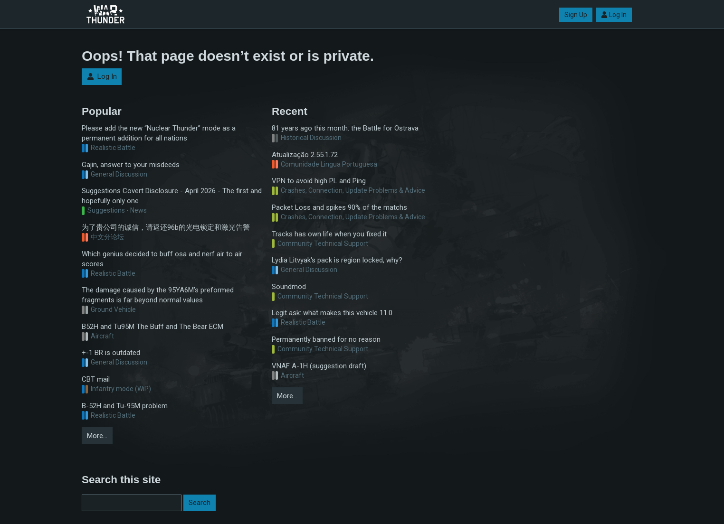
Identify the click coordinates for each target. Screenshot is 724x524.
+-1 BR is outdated (111, 352)
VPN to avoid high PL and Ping (319, 181)
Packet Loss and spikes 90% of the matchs (339, 207)
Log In (614, 15)
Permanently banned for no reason (326, 339)
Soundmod (289, 286)
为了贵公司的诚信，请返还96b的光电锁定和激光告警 (166, 227)
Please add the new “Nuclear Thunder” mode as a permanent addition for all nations (159, 133)
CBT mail (96, 379)
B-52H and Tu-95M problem (125, 406)
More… (97, 435)
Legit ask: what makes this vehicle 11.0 (332, 313)
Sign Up (575, 15)
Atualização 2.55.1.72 (305, 154)
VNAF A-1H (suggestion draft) (319, 366)
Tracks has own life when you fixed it (329, 234)
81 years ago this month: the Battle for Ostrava (345, 128)
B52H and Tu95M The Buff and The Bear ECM (152, 326)
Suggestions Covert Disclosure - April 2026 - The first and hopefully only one (172, 196)
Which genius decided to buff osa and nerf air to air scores (162, 259)
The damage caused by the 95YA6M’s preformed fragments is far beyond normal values (158, 295)
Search (199, 502)
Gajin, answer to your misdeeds (131, 164)
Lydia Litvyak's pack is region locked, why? (337, 260)
